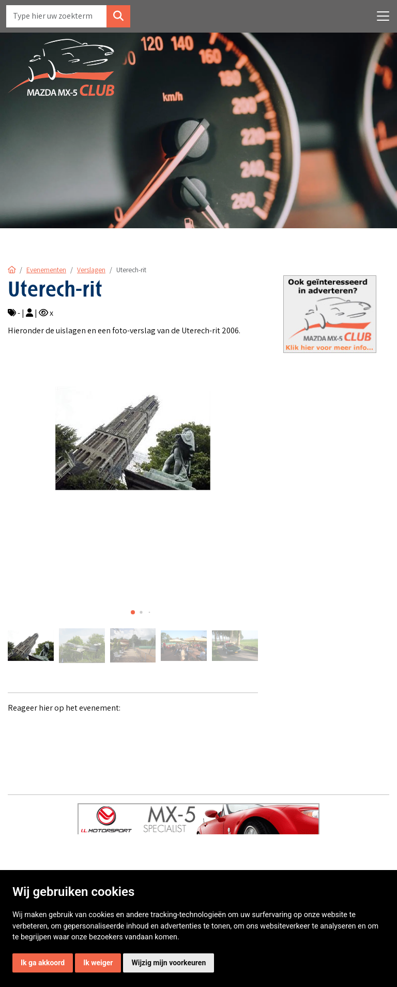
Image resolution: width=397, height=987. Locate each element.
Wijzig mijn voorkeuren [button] (168, 963)
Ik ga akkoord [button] (43, 963)
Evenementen (46, 269)
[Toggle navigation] (383, 16)
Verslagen (91, 269)
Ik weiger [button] (98, 963)
